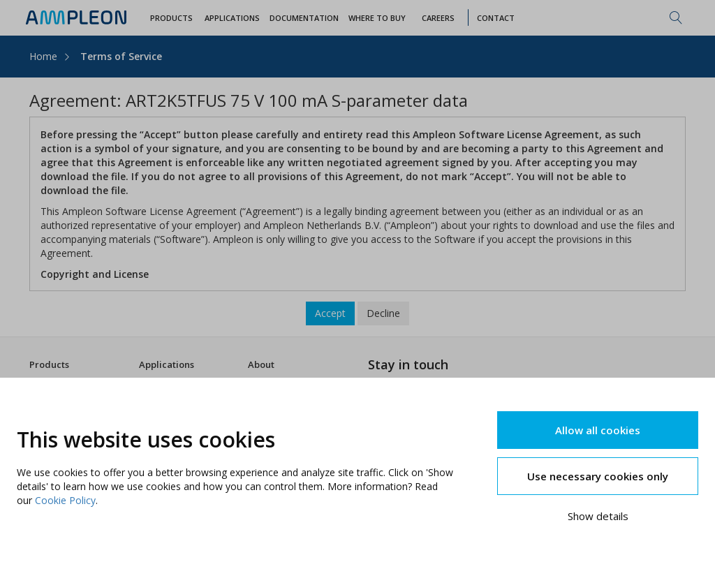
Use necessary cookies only (597, 476)
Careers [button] (438, 18)
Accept (330, 313)
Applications (166, 364)
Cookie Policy (65, 500)
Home (43, 56)
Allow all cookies (597, 430)
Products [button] (171, 18)
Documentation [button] (304, 18)
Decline (383, 313)
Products (49, 364)
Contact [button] (496, 18)
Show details (598, 516)
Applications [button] (232, 18)
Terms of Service (121, 56)
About (261, 364)
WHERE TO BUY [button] (377, 18)
